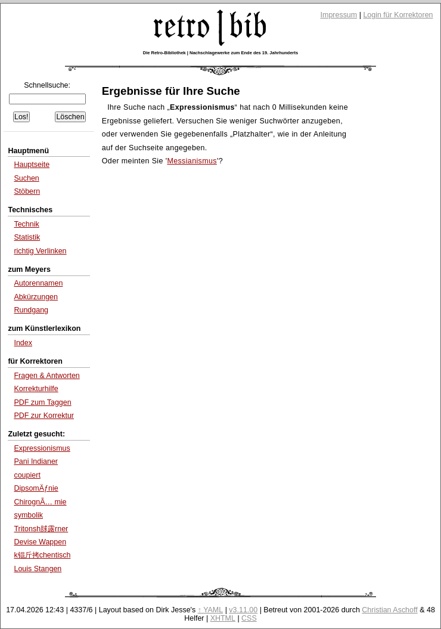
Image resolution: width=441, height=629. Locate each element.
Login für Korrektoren (398, 15)
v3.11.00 (243, 610)
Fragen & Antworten (46, 375)
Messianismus (192, 161)
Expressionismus (42, 448)
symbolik (28, 515)
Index (23, 343)
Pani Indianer (36, 461)
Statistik (27, 237)
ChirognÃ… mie (40, 502)
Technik (26, 224)
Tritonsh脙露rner (41, 529)
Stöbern (27, 191)
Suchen (26, 178)
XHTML (222, 618)
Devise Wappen (40, 542)
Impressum (339, 15)
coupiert (27, 475)
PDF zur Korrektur (44, 415)
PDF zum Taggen (42, 402)
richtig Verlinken (40, 251)
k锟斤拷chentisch (42, 555)
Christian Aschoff (389, 610)
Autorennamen (38, 283)
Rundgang (31, 310)
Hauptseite (31, 164)
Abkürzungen (36, 297)
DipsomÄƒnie (36, 488)
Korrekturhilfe (36, 389)
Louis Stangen (37, 569)
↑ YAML (210, 610)
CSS (249, 618)
